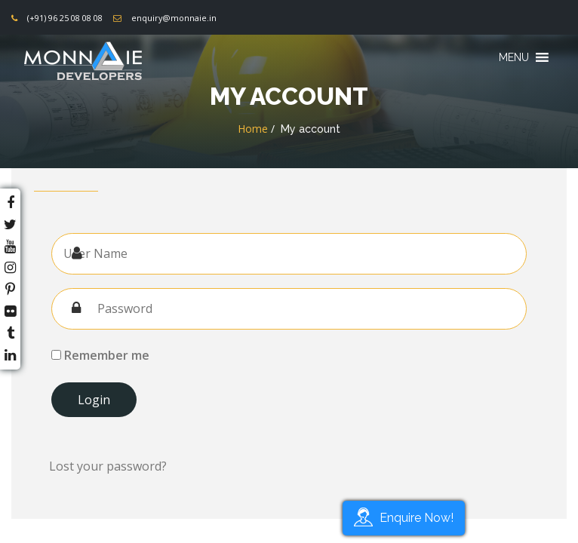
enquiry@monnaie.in (174, 18)
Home (253, 128)
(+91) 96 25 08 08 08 (65, 18)
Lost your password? (108, 466)
